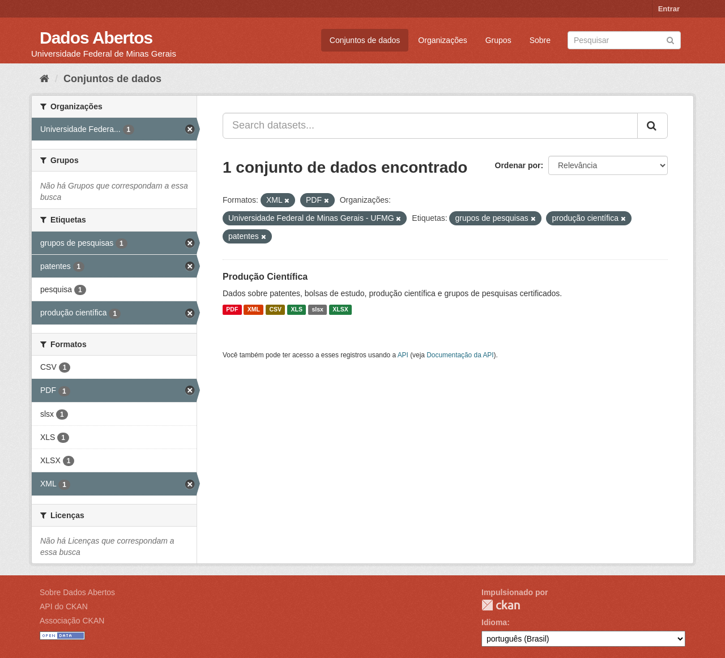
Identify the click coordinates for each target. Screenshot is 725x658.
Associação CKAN (72, 620)
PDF (232, 309)
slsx (317, 309)
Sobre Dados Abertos (77, 592)
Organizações (442, 40)
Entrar (669, 9)
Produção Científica (265, 276)
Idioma (494, 622)
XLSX (340, 309)
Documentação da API (460, 355)
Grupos (498, 40)
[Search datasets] (624, 40)
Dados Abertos (96, 37)
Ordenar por (518, 165)
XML (254, 309)
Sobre (540, 40)
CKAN (500, 605)
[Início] (44, 78)
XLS (296, 309)
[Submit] (670, 39)
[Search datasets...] (430, 126)
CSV (275, 309)
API (403, 355)
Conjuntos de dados (365, 40)
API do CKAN (64, 606)
